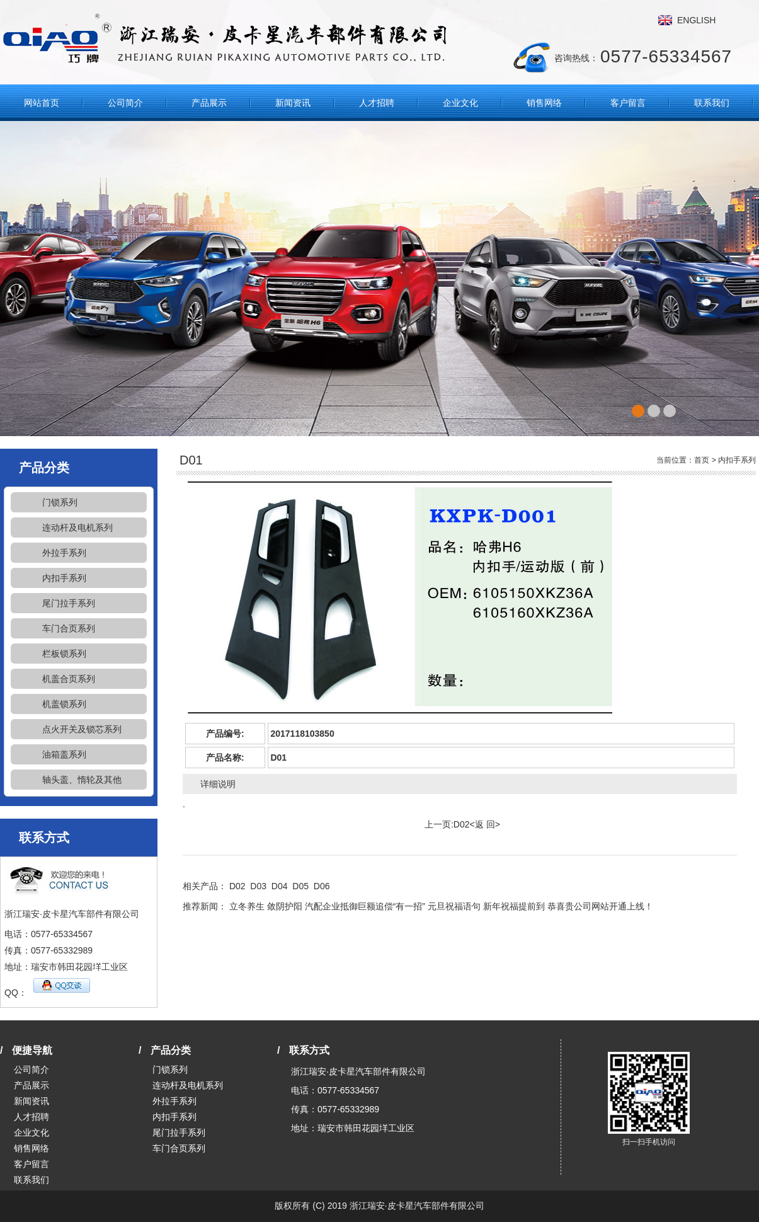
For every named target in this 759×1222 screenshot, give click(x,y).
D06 (322, 886)
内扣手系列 (64, 578)
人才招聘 (376, 103)
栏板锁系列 (64, 653)
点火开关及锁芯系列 (82, 729)
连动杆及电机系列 (77, 527)
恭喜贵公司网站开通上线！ (600, 906)
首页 (701, 460)
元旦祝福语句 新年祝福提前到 (486, 906)
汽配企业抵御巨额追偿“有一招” (365, 906)
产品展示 (209, 103)
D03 (258, 886)
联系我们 (711, 103)
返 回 (485, 824)
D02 (462, 824)
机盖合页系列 (68, 679)
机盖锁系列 (64, 704)
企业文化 (460, 103)
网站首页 (41, 103)
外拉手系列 (64, 553)
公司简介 (125, 103)
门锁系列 (59, 502)
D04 (279, 886)
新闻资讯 (293, 103)
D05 (300, 886)
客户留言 (628, 103)
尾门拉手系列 (68, 603)
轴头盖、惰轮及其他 (82, 780)
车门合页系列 (68, 628)
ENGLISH (696, 20)
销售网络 (544, 103)
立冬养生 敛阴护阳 (265, 906)
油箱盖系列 (64, 754)
